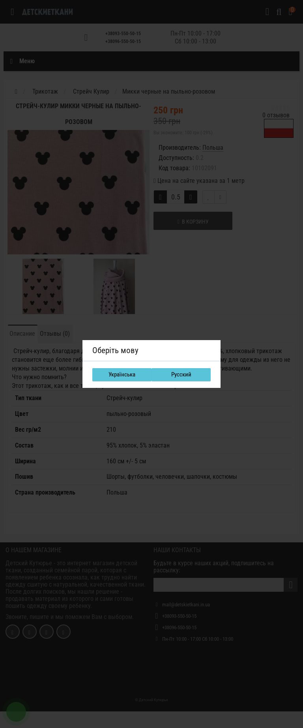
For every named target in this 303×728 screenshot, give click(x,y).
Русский (181, 374)
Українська (121, 374)
